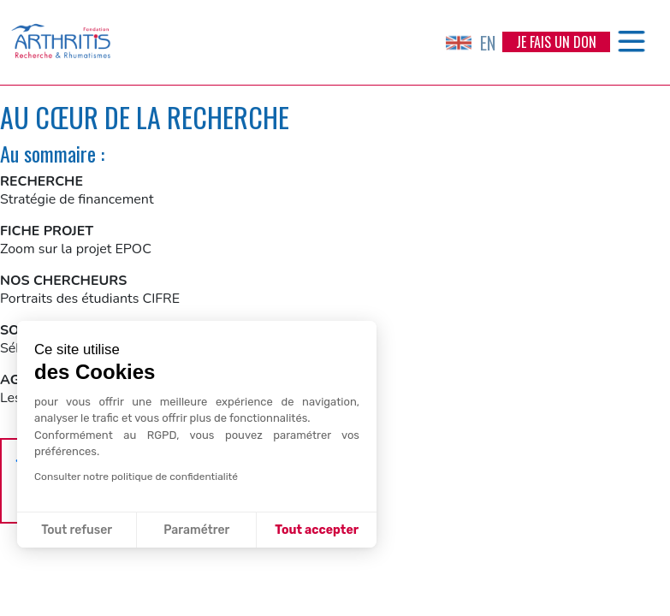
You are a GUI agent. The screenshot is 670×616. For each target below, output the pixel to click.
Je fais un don (556, 42)
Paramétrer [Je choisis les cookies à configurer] (196, 530)
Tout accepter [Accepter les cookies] (317, 530)
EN (470, 43)
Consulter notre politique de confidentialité (136, 477)
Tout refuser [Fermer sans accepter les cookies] (76, 530)
